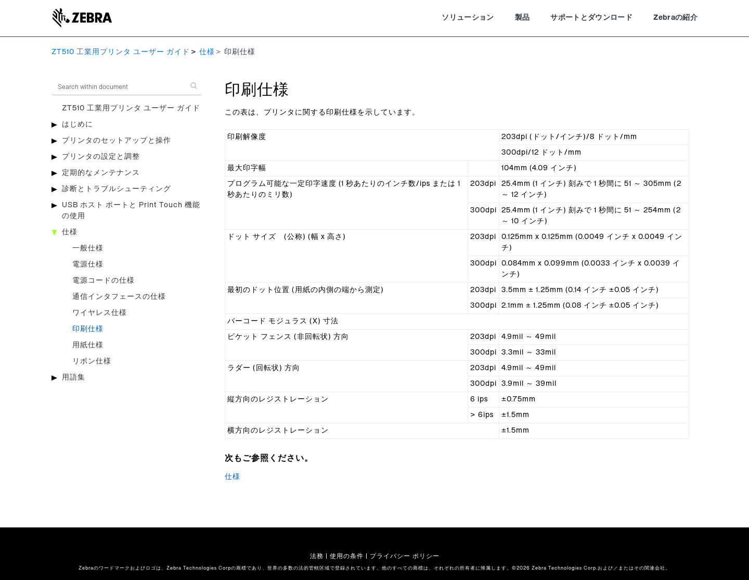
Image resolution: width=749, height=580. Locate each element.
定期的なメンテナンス (101, 172)
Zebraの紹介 (675, 17)
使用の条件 (347, 556)
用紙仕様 (88, 345)
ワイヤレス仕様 (99, 313)
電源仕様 (88, 264)
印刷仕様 (88, 329)
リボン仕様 (91, 361)
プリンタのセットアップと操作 (116, 140)
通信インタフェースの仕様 (119, 296)
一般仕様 (88, 248)
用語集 (73, 377)
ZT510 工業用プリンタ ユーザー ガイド (120, 52)
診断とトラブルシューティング (116, 189)
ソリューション (468, 17)
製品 (522, 17)
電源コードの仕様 (103, 280)
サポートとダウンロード (591, 17)
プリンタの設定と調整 (101, 156)
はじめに (77, 124)
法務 (317, 556)
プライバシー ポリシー (405, 556)
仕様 (207, 52)
